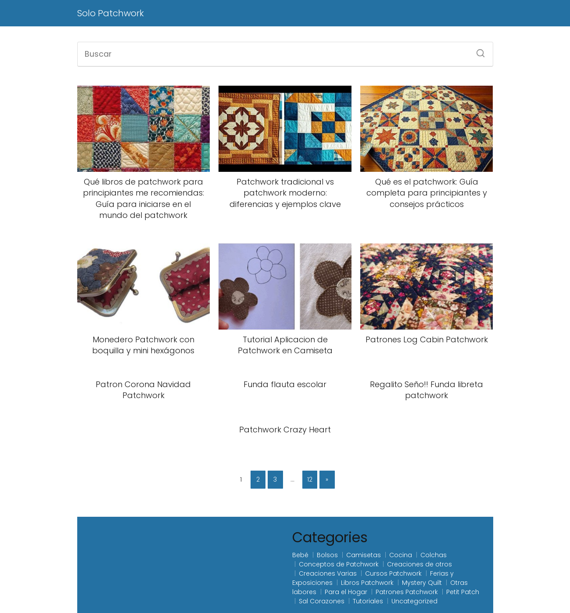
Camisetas (363, 555)
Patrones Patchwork (407, 592)
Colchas (433, 555)
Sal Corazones (321, 601)
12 (309, 479)
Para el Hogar (346, 592)
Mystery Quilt (422, 582)
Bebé (300, 555)
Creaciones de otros (419, 564)
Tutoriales (368, 601)
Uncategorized (414, 601)
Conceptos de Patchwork (339, 564)
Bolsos (327, 555)
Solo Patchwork (110, 13)
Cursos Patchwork (393, 573)
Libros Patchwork (367, 582)
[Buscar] (477, 50)
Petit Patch (462, 592)
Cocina (400, 555)
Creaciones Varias (328, 573)
